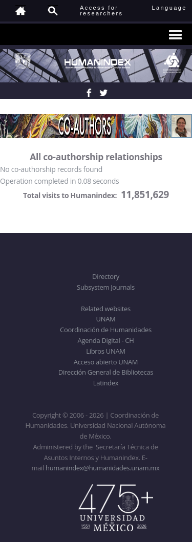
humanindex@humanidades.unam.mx (103, 467)
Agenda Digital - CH (106, 340)
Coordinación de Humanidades (106, 329)
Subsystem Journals (106, 287)
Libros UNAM (105, 351)
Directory (105, 276)
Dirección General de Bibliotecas (105, 372)
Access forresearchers (101, 10)
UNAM (106, 318)
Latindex (105, 382)
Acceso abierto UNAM (106, 361)
